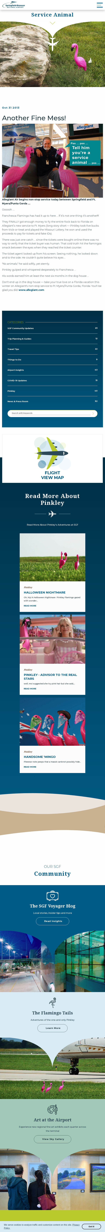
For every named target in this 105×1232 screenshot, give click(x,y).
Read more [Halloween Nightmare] (30, 606)
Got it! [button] (91, 1226)
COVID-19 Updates (17, 380)
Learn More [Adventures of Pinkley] (53, 1028)
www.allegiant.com (31, 289)
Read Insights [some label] (53, 921)
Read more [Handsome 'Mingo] (30, 767)
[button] (10, 1228)
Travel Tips (13, 349)
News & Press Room (18, 401)
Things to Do (14, 359)
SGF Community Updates (21, 328)
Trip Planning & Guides (19, 339)
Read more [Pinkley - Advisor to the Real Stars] (30, 688)
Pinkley (11, 391)
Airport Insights (16, 370)
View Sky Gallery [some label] (53, 1139)
